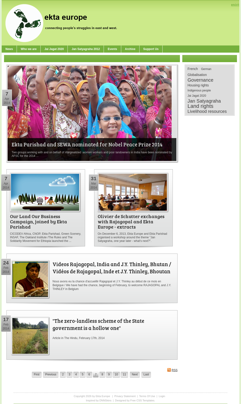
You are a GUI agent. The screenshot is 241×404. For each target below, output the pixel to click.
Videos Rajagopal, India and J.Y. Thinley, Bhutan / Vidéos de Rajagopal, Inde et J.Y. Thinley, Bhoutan (112, 267)
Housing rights (198, 85)
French (193, 68)
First (36, 374)
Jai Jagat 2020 (197, 95)
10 (116, 374)
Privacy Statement (124, 396)
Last (146, 374)
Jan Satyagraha (204, 101)
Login (162, 396)
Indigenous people (199, 90)
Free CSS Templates (142, 400)
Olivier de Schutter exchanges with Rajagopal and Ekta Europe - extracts (131, 221)
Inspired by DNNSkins (98, 400)
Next (135, 374)
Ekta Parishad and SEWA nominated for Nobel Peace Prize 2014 (87, 144)
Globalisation (197, 74)
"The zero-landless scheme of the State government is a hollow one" (98, 324)
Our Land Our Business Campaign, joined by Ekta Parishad (38, 221)
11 (124, 374)
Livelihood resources (207, 111)
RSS (172, 370)
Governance (200, 80)
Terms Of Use (147, 396)
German (206, 69)
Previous (50, 374)
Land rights (200, 106)
